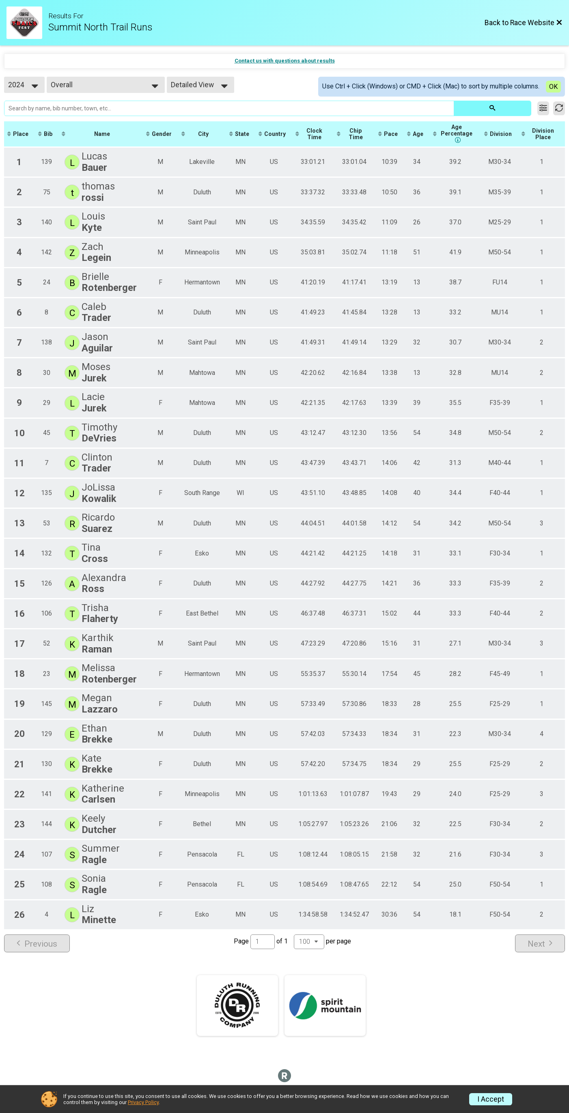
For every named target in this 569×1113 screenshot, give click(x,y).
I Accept (490, 1099)
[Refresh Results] (559, 108)
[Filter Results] (543, 108)
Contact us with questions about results (285, 61)
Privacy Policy (143, 1102)
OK (553, 86)
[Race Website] (27, 22)
